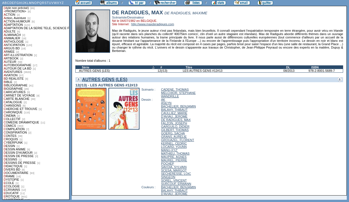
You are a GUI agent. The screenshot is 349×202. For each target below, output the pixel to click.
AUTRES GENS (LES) (94, 70)
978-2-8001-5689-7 (321, 70)
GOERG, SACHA (173, 133)
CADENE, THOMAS (175, 89)
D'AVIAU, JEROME (174, 116)
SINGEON (168, 177)
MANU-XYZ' (169, 150)
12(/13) (162, 70)
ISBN (314, 67)
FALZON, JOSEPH (174, 123)
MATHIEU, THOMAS (175, 153)
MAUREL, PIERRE (174, 160)
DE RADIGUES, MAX (176, 119)
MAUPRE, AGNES (174, 157)
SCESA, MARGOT (174, 170)
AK (163, 99)
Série (85, 67)
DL (288, 67)
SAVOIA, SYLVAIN (174, 167)
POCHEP (167, 163)
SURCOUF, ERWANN (176, 183)
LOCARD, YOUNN (174, 146)
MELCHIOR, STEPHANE (178, 93)
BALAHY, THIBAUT (174, 109)
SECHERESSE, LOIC (176, 173)
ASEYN (166, 103)
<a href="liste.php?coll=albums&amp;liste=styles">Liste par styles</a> (35, 100)
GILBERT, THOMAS (175, 130)
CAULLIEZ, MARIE (174, 113)
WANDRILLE (170, 96)
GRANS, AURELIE (174, 136)
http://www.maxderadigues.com (152, 24)
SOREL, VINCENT (174, 180)
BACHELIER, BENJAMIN (178, 106)
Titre (188, 67)
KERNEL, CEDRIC (174, 143)
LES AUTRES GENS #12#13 (202, 70)
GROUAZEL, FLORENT (177, 140)
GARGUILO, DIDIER (175, 126)
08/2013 (289, 70)
